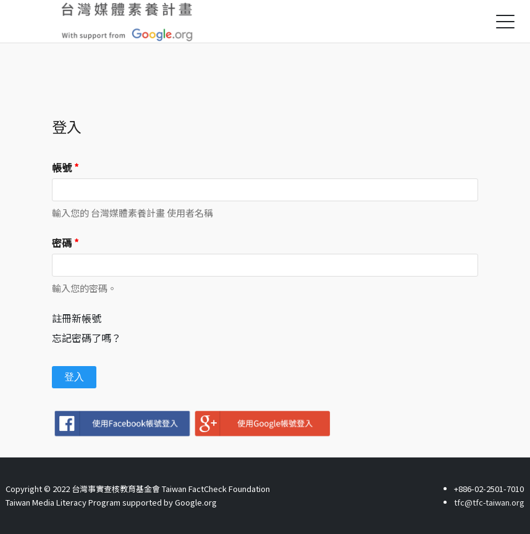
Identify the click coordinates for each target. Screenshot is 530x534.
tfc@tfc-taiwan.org (488, 502)
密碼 (65, 242)
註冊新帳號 (76, 318)
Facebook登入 (122, 423)
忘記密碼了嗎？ (86, 337)
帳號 (65, 167)
